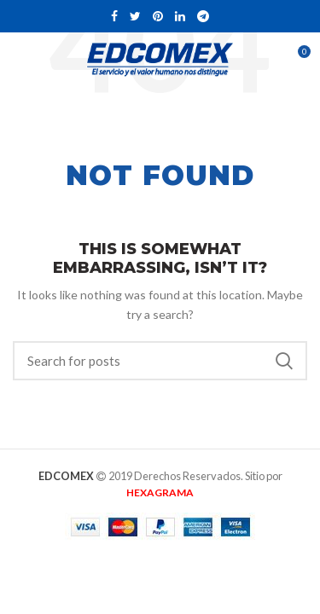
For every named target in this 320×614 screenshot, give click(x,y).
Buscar (284, 360)
